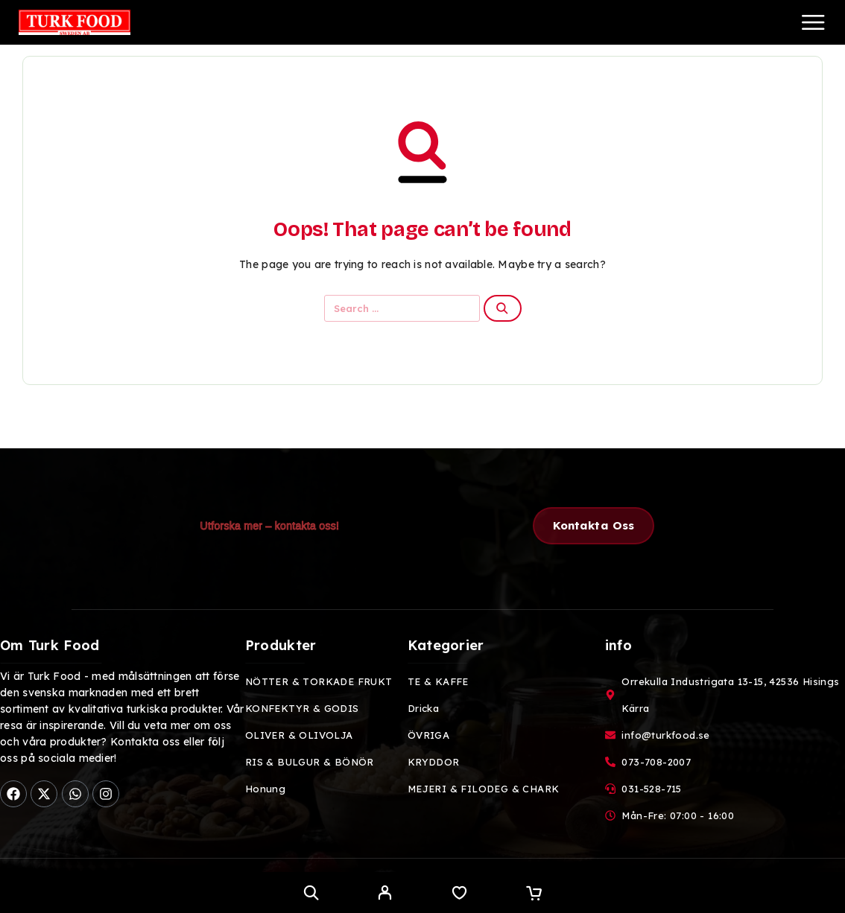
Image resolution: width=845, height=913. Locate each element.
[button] (594, 525)
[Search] (311, 892)
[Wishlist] (459, 894)
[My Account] (385, 894)
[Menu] (813, 22)
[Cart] (534, 894)
